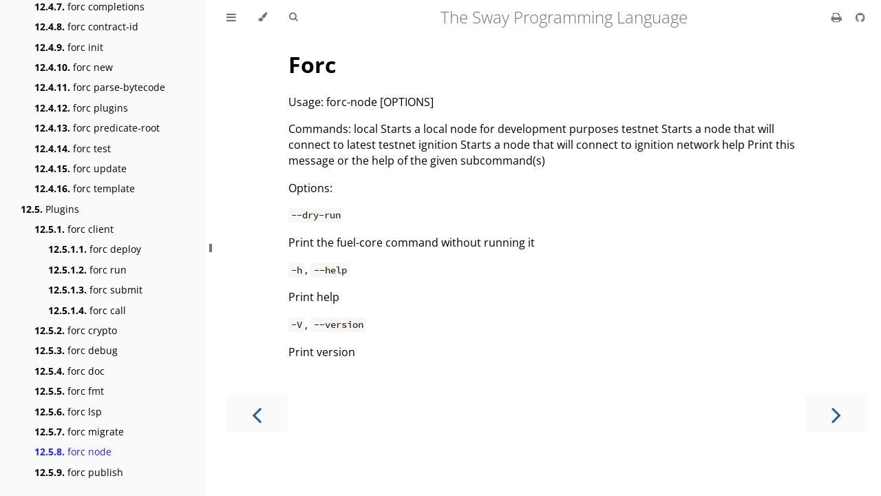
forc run (87, 269)
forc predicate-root (97, 127)
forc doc (69, 371)
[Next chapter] (836, 414)
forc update (80, 168)
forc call (87, 310)
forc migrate (79, 431)
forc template (84, 188)
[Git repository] (860, 17)
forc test (72, 148)
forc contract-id (86, 26)
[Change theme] (262, 17)
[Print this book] (838, 17)
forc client (74, 229)
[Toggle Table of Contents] (231, 17)
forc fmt (69, 390)
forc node (73, 451)
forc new (73, 67)
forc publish (78, 472)
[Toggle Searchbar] (293, 17)
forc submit (95, 289)
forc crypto (75, 330)
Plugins (50, 209)
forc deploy (94, 249)
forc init (68, 47)
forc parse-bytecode (99, 87)
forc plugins (81, 107)
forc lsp (68, 411)
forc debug (76, 350)
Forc (312, 64)
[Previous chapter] (257, 414)
